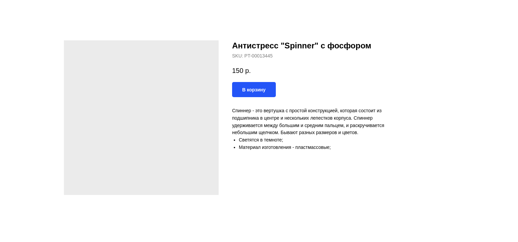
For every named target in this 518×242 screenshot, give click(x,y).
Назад (19, 10)
